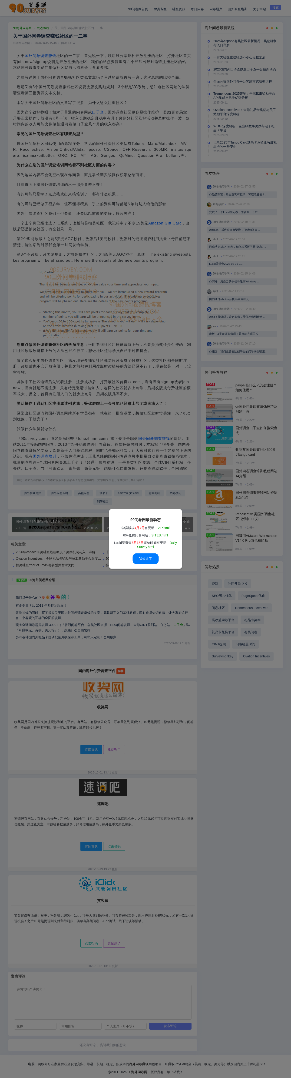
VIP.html (163, 528)
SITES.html (159, 535)
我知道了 (145, 558)
